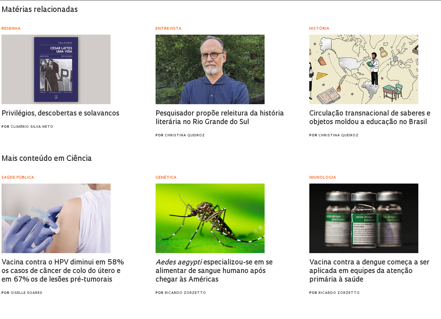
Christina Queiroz (185, 135)
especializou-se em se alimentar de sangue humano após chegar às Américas (214, 271)
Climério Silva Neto (32, 127)
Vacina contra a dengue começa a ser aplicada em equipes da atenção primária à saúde (369, 271)
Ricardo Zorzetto (185, 293)
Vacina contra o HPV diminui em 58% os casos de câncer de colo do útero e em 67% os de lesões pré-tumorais (62, 271)
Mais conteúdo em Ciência (47, 159)
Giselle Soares (26, 293)
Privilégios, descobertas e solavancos (60, 113)
